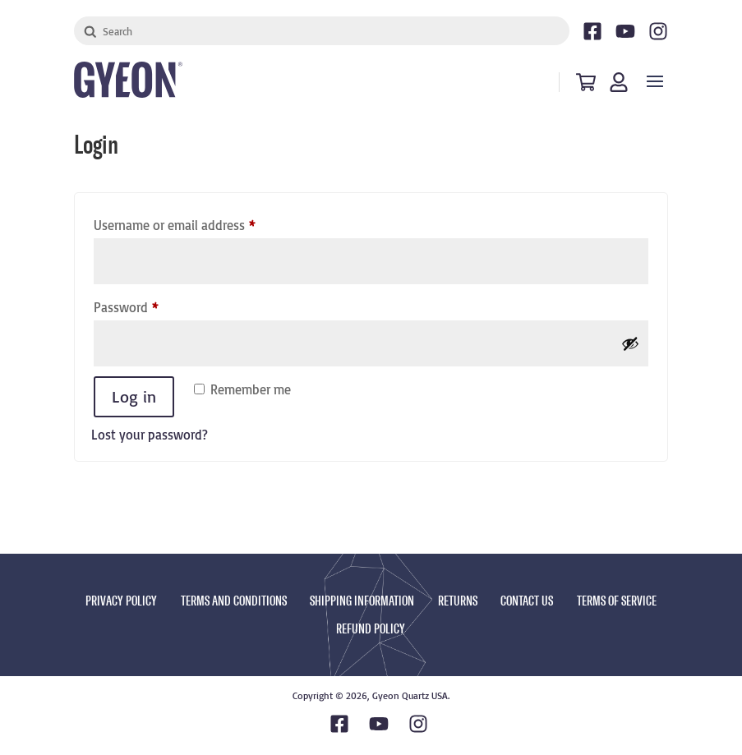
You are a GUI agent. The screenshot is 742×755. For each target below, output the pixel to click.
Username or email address (199, 222)
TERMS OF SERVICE (617, 601)
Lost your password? (149, 434)
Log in (134, 396)
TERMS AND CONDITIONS (234, 601)
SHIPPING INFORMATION (362, 601)
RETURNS (457, 601)
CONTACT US (526, 601)
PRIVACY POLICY (121, 601)
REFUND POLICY (370, 629)
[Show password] (630, 343)
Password (150, 304)
